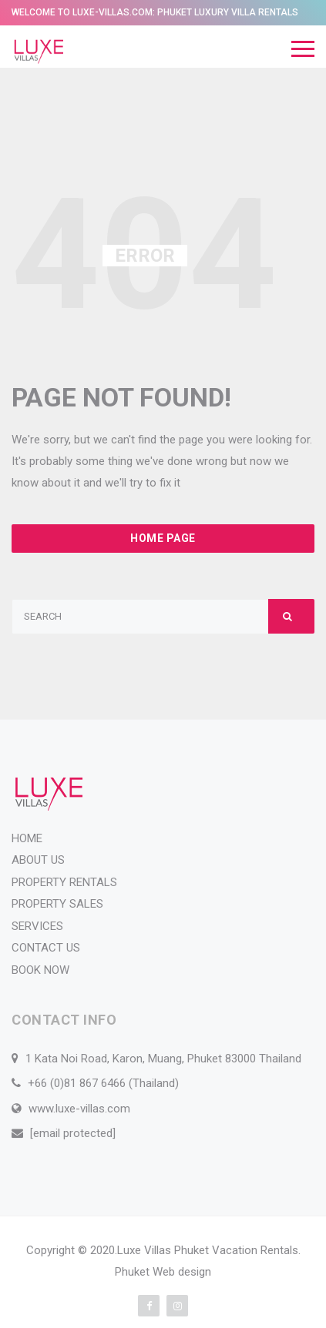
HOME (27, 838)
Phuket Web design (163, 1272)
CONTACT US (46, 948)
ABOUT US (38, 860)
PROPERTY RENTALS (64, 882)
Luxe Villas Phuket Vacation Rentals (207, 1250)
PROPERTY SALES (57, 904)
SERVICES (37, 926)
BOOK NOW (40, 970)
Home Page (163, 538)
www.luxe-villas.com (79, 1109)
